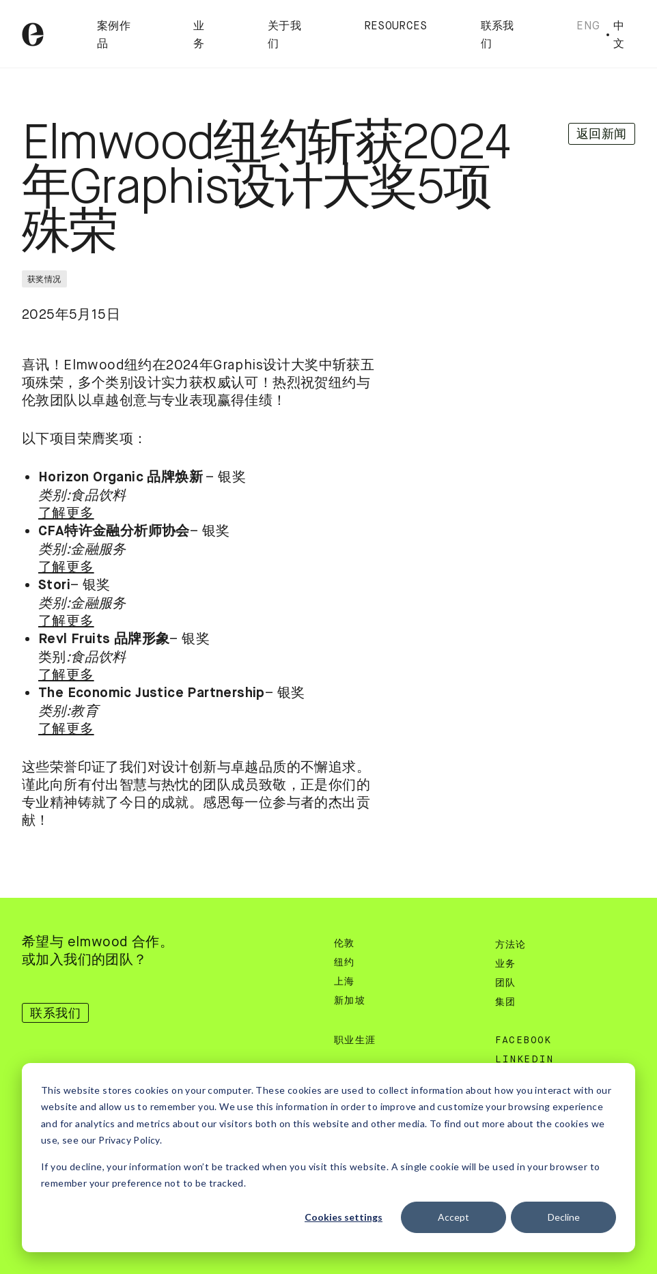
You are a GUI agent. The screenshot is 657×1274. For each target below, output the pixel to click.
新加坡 (349, 1001)
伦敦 (344, 943)
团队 (505, 983)
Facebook (523, 1040)
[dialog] (328, 1157)
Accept (453, 1217)
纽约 (344, 962)
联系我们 (55, 1013)
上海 (344, 982)
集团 (505, 1002)
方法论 (511, 945)
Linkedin (524, 1059)
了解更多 (66, 513)
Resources (396, 26)
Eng (588, 25)
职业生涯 (355, 1040)
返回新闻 (601, 134)
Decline (564, 1217)
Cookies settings (343, 1217)
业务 (505, 964)
